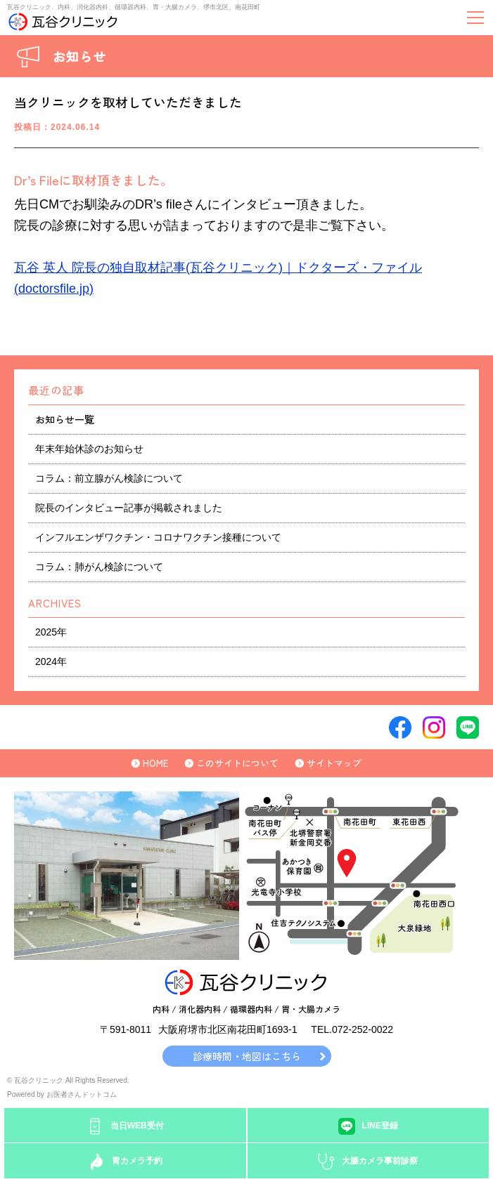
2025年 (51, 632)
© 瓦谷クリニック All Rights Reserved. (68, 1080)
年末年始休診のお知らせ (89, 448)
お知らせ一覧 (64, 419)
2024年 (51, 661)
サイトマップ (334, 763)
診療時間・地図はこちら (247, 1056)
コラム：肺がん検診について (99, 566)
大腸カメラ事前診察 (380, 1161)
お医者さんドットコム (81, 1094)
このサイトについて (237, 763)
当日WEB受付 (137, 1126)
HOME (155, 763)
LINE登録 (380, 1126)
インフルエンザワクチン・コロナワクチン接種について (158, 537)
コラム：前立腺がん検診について (109, 478)
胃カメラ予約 (137, 1161)
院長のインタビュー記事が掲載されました (128, 507)
